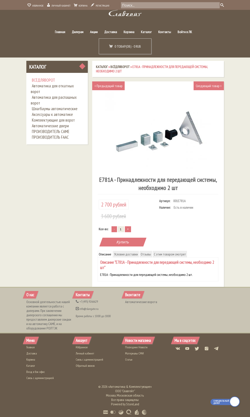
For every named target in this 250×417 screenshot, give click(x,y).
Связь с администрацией (40, 378)
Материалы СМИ (134, 353)
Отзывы (146, 254)
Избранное (35, 5)
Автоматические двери (50, 126)
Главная (60, 32)
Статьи (128, 359)
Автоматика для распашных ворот (54, 100)
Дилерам (77, 32)
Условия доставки (126, 254)
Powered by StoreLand (125, 404)
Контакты (164, 32)
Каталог (146, 32)
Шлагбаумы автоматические (54, 108)
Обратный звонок (85, 366)
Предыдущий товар (108, 86)
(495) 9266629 (87, 302)
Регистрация (100, 5)
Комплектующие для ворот (53, 120)
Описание (105, 254)
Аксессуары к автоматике (52, 114)
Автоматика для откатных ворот (52, 88)
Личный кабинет (58, 5)
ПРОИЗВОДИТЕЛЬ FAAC (50, 137)
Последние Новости (136, 347)
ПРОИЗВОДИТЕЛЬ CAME (50, 131)
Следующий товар (209, 86)
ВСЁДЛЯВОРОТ (43, 80)
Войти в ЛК (185, 32)
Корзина (81, 5)
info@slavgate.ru (87, 309)
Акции (94, 32)
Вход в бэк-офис (35, 372)
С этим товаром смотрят (170, 254)
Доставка (110, 32)
